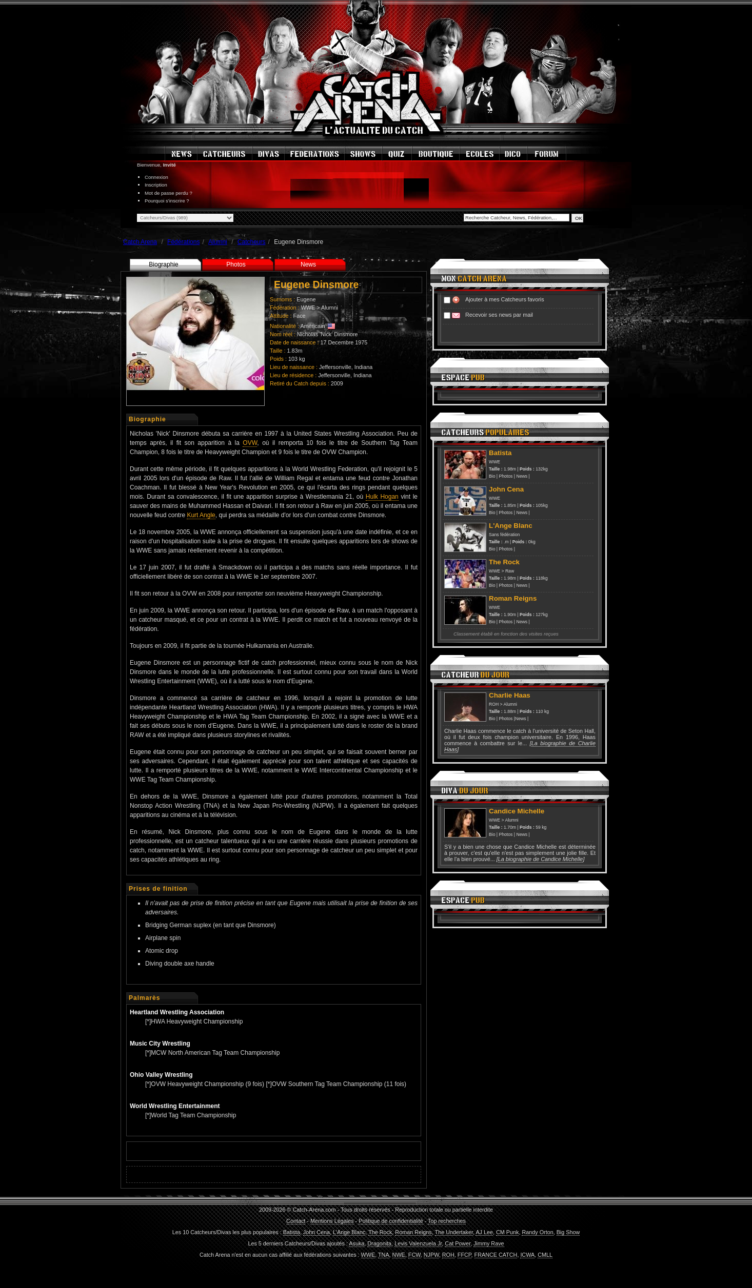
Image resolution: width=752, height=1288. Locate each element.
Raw (509, 571)
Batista (291, 1232)
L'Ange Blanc (349, 1232)
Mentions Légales (332, 1221)
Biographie (163, 264)
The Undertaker (454, 1232)
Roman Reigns (413, 1232)
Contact (295, 1221)
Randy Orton (537, 1232)
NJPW (431, 1255)
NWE (398, 1255)
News (308, 264)
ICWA (527, 1255)
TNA (383, 1255)
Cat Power (457, 1243)
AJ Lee (484, 1232)
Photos (235, 264)
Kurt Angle (201, 515)
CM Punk (507, 1232)
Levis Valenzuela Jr (418, 1243)
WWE (308, 307)
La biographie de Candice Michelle (540, 859)
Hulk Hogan (382, 496)
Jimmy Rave (488, 1243)
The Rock (380, 1232)
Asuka (356, 1243)
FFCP (464, 1255)
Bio (492, 476)
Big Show (568, 1232)
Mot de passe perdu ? (168, 193)
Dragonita (379, 1243)
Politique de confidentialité (391, 1221)
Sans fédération (504, 534)
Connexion (156, 177)
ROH (494, 704)
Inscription (156, 185)
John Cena (316, 1232)
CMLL (545, 1255)
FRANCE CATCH (496, 1255)
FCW (414, 1255)
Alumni (329, 307)
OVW (250, 442)
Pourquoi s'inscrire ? (167, 200)
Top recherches (447, 1221)
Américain (312, 326)
